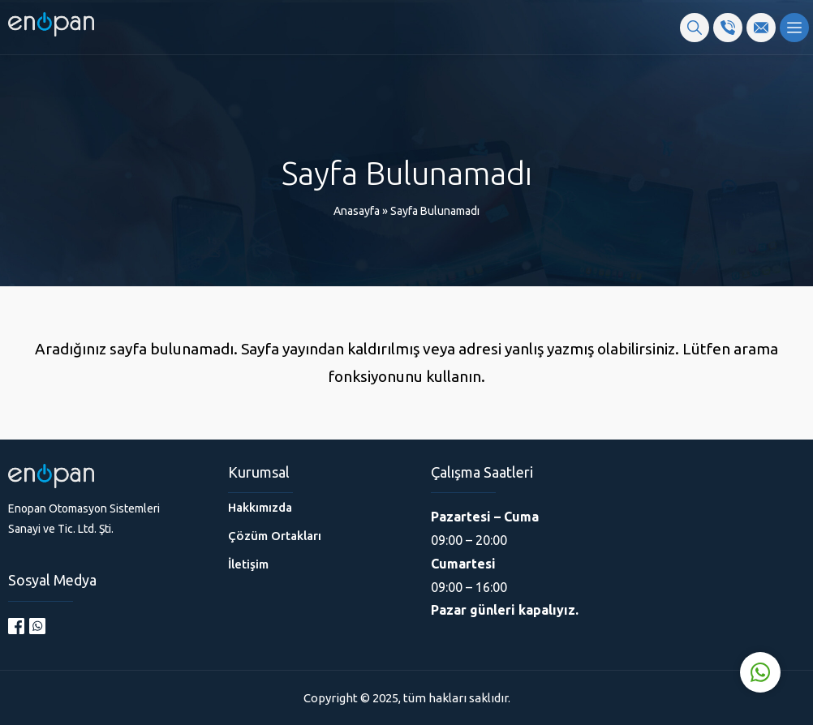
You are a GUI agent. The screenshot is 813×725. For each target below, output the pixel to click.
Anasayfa (356, 210)
